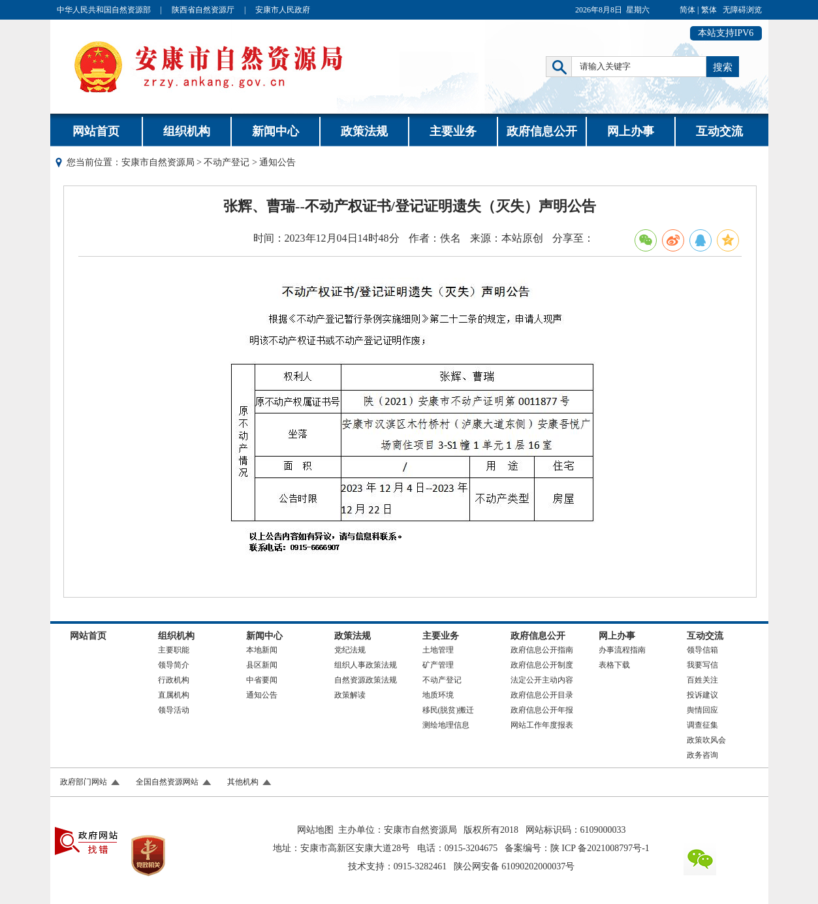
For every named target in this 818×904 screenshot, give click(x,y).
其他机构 (243, 781)
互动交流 (719, 131)
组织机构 (186, 131)
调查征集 (702, 725)
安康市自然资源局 (158, 162)
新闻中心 (275, 131)
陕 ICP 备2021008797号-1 (600, 848)
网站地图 (315, 830)
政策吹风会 (706, 740)
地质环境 (438, 695)
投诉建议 (702, 695)
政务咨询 (702, 755)
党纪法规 (350, 649)
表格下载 (614, 665)
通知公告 (261, 695)
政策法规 (364, 131)
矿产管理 (438, 665)
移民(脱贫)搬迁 (448, 710)
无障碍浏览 (742, 9)
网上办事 (630, 131)
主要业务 (453, 131)
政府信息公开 (542, 131)
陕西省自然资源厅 (203, 9)
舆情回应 (702, 710)
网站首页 (95, 131)
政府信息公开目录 (542, 695)
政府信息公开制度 (542, 665)
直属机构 (173, 695)
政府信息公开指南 (542, 649)
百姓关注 (702, 680)
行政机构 (173, 680)
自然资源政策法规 (365, 680)
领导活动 (173, 710)
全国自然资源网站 (167, 781)
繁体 (709, 9)
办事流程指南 (622, 649)
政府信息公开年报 (542, 710)
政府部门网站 (83, 781)
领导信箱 (702, 649)
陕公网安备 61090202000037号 (514, 866)
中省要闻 (261, 680)
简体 (687, 9)
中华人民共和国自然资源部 (104, 9)
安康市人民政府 (282, 9)
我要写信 (702, 665)
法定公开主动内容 (542, 680)
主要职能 (173, 649)
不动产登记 (226, 162)
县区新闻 (261, 665)
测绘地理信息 (445, 725)
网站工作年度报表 (542, 725)
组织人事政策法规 (365, 665)
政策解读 (350, 695)
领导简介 (173, 665)
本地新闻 (261, 649)
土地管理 (438, 649)
